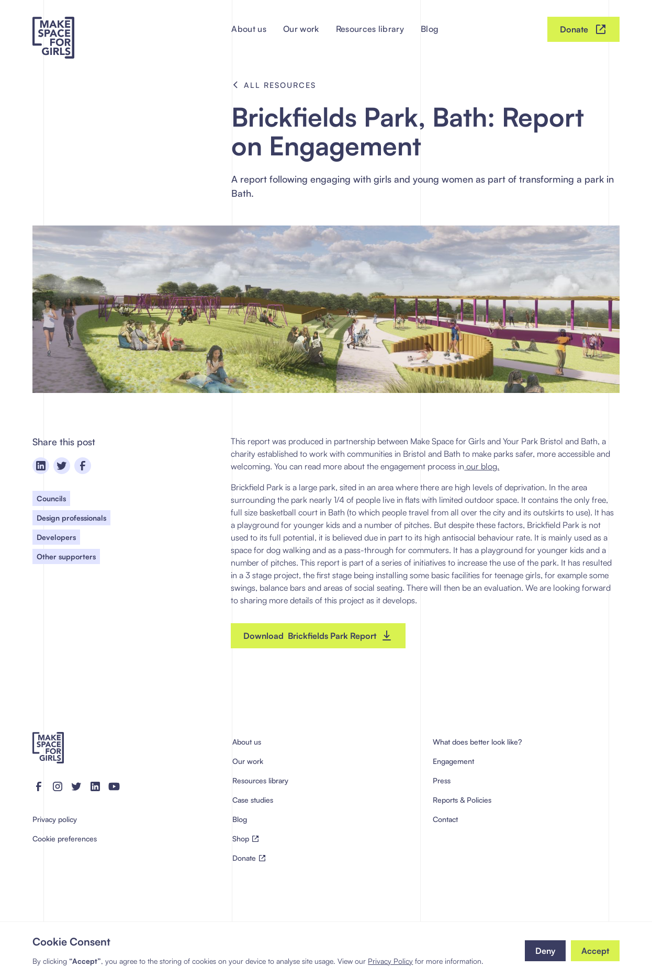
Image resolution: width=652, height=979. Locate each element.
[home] (53, 29)
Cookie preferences (64, 838)
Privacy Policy (390, 961)
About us (248, 29)
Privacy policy (54, 819)
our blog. (481, 466)
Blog (430, 29)
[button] (545, 950)
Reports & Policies (462, 799)
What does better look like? (477, 741)
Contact (445, 819)
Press (442, 780)
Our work (301, 29)
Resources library (370, 29)
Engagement (453, 761)
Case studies (252, 799)
